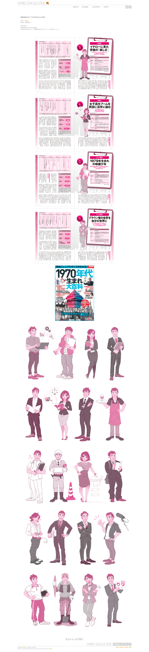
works (121, 647)
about (117, 647)
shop (130, 647)
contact (126, 647)
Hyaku (24, 647)
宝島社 (27, 20)
